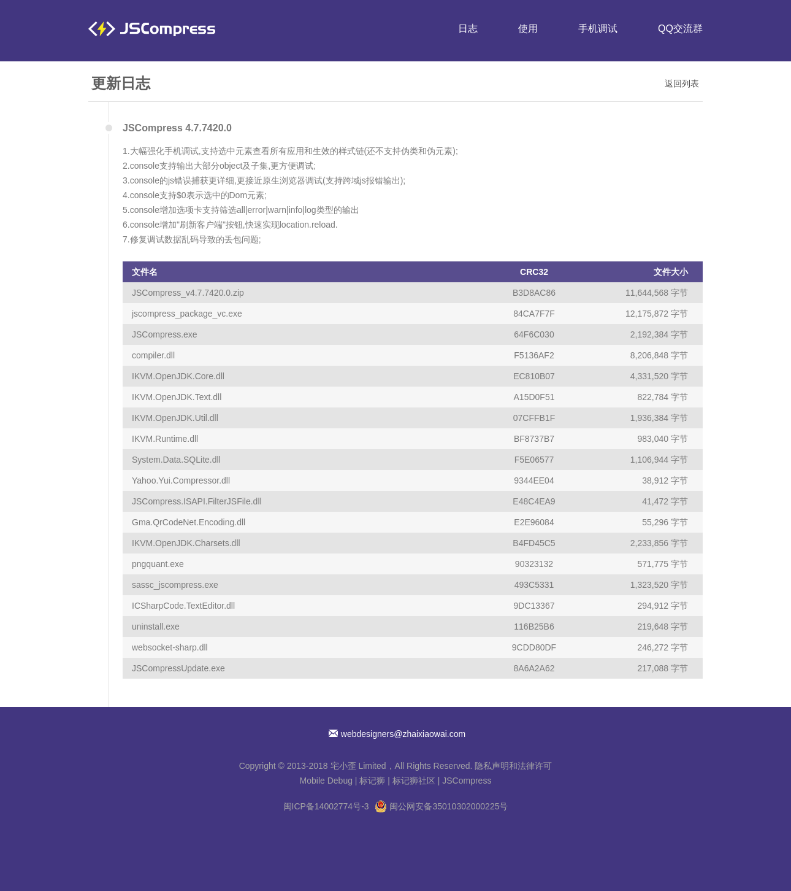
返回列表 (682, 83)
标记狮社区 (413, 780)
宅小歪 (343, 766)
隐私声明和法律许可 (513, 766)
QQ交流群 (680, 28)
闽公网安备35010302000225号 (448, 806)
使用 (528, 28)
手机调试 (597, 28)
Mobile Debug (326, 780)
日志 (468, 28)
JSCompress (466, 780)
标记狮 (372, 780)
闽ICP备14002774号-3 (326, 806)
